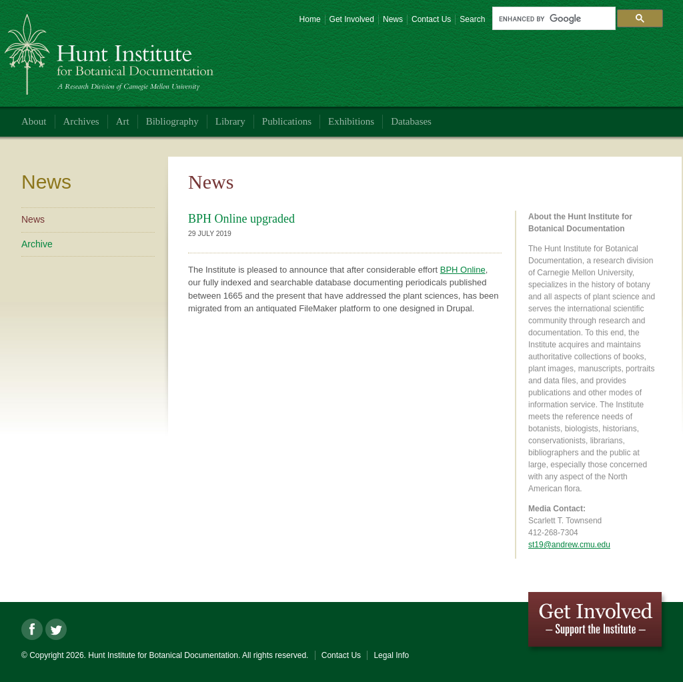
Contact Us (431, 19)
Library (230, 121)
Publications (286, 121)
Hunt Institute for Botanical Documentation (111, 49)
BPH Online (463, 270)
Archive (37, 244)
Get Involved (351, 19)
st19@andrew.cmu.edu (569, 544)
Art (122, 121)
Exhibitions (351, 121)
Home (310, 19)
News (393, 19)
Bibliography (172, 121)
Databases (411, 121)
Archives (81, 121)
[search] (552, 19)
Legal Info (391, 655)
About (34, 121)
